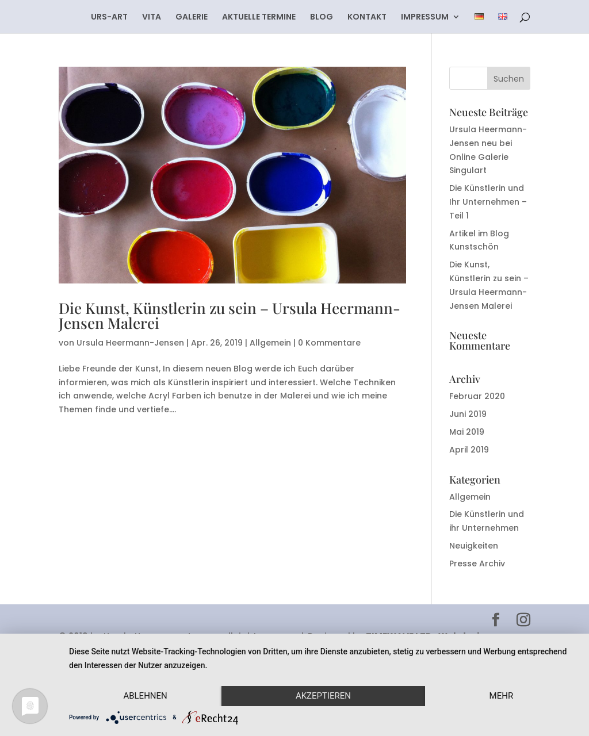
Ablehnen (145, 696)
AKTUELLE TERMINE (259, 17)
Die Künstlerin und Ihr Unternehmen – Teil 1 (488, 201)
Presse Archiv (477, 563)
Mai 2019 (466, 432)
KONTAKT (367, 17)
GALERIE (191, 17)
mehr (501, 696)
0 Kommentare (329, 342)
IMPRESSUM (425, 17)
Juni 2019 (468, 414)
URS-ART (109, 17)
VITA (151, 17)
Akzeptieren (323, 696)
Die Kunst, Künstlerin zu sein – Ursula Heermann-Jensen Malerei (229, 315)
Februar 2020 (477, 396)
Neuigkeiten (473, 545)
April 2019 (469, 449)
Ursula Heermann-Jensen (130, 342)
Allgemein (270, 342)
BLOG (321, 17)
